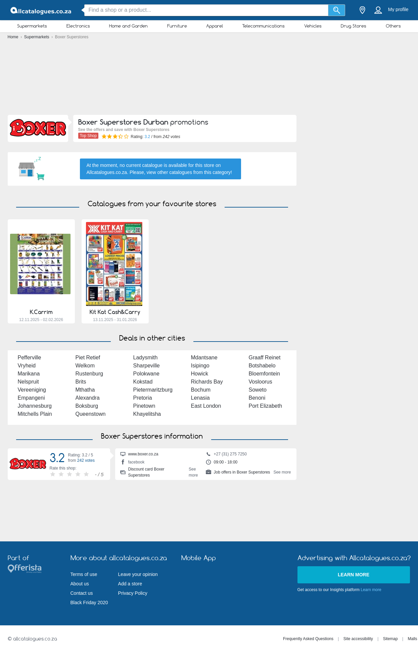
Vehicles (313, 26)
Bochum (201, 390)
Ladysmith (145, 357)
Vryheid (27, 365)
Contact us (82, 593)
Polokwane (146, 373)
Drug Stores (353, 26)
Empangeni (31, 398)
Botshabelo (262, 365)
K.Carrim (41, 312)
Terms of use (84, 574)
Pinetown (144, 406)
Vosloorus (260, 382)
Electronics (78, 26)
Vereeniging (32, 390)
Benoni (257, 398)
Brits (81, 382)
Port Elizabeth (265, 406)
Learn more (353, 574)
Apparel (214, 26)
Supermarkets (32, 26)
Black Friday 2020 (89, 602)
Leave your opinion (138, 574)
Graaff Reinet (265, 357)
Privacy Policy (132, 593)
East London (206, 406)
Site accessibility (358, 638)
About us (80, 583)
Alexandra (88, 398)
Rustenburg (89, 373)
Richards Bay (207, 382)
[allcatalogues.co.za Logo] (41, 10)
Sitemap (390, 638)
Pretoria (142, 398)
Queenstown (91, 414)
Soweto (258, 390)
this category (217, 172)
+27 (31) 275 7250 (226, 454)
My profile (398, 9)
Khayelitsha (147, 414)
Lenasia (200, 398)
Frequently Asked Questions (308, 638)
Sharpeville (146, 365)
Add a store (130, 583)
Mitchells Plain (35, 414)
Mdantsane (204, 357)
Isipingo (200, 365)
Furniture (177, 26)
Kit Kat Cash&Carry (115, 312)
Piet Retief (88, 357)
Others (393, 26)
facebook (132, 462)
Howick (199, 373)
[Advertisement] (209, 79)
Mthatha (85, 390)
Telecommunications (263, 26)
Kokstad (143, 382)
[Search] (336, 10)
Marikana (29, 373)
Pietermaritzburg (153, 390)
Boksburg (87, 406)
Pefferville (29, 357)
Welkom (85, 365)
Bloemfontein (264, 373)
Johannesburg (35, 406)
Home (13, 37)
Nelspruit (28, 382)
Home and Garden (128, 26)
